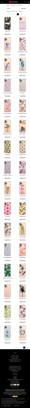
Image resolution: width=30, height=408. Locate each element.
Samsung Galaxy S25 (15, 361)
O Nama (15, 376)
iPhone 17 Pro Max (15, 357)
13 (21, 14)
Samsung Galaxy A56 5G (15, 366)
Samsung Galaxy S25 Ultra (15, 359)
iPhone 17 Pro (15, 355)
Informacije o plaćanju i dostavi (15, 379)
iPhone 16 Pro (15, 358)
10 (22, 347)
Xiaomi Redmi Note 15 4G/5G (15, 367)
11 (17, 14)
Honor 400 (15, 371)
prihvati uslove (6, 405)
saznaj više (16, 405)
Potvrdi (15, 396)
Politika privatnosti (15, 381)
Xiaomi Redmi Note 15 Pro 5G (15, 369)
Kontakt (15, 378)
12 (19, 14)
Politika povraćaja (15, 382)
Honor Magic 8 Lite (15, 370)
